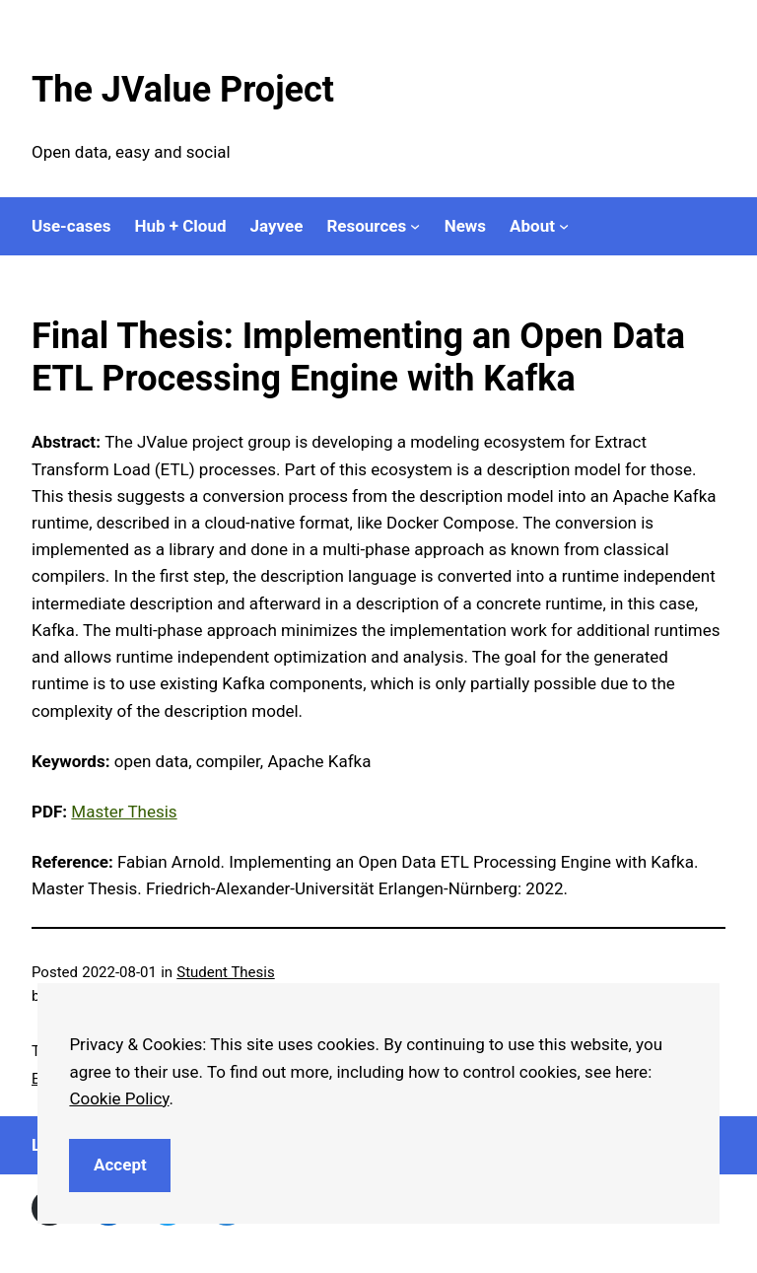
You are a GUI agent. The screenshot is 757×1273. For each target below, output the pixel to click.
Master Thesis (123, 811)
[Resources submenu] (415, 226)
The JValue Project (183, 89)
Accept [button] (120, 1164)
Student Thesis (225, 972)
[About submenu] (564, 226)
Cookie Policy (119, 1098)
